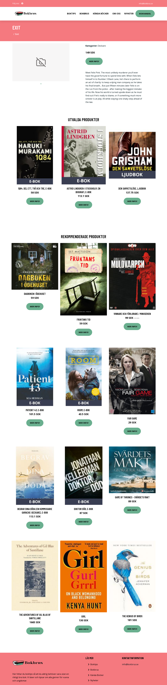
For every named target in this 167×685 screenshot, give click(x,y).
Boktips (71, 13)
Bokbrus (84, 13)
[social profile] (22, 3)
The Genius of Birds (132, 616)
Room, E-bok (83, 410)
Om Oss (116, 13)
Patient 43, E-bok (35, 410)
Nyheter (129, 13)
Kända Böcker (101, 13)
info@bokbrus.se (146, 3)
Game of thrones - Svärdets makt (132, 497)
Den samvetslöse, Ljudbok (132, 188)
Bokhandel (145, 13)
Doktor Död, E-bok (83, 508)
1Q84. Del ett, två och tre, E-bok (35, 188)
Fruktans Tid (83, 319)
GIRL (83, 616)
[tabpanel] (40, 62)
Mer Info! (94, 61)
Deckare (102, 45)
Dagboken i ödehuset (35, 293)
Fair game (132, 418)
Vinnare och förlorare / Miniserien (132, 313)
